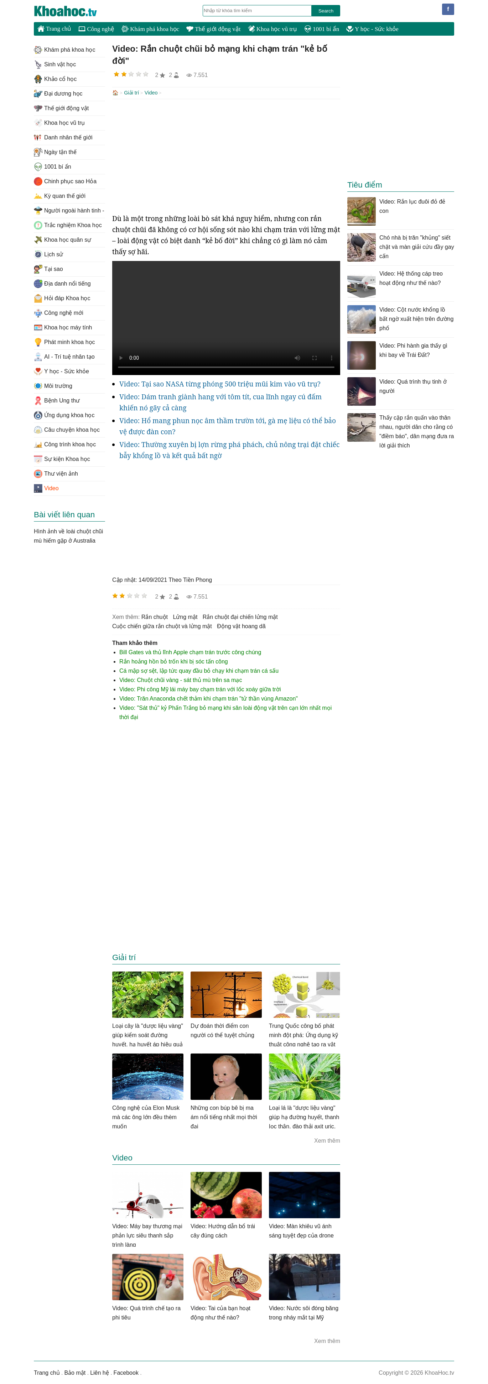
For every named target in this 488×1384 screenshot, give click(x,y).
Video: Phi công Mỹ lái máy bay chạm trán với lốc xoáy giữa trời (200, 689)
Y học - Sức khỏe (372, 29)
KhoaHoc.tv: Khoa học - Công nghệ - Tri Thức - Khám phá (73, 11)
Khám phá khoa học (150, 29)
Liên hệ (99, 1372)
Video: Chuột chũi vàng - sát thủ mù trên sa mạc (180, 679)
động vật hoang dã (241, 625)
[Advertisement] (226, 155)
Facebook (126, 1372)
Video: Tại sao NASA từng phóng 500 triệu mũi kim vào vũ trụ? (220, 383)
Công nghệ (96, 29)
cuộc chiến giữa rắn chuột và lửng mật (162, 625)
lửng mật (185, 616)
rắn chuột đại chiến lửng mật (240, 616)
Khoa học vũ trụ (272, 29)
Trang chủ (54, 28)
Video (151, 93)
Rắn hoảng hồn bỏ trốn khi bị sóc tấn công (173, 661)
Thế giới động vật (213, 29)
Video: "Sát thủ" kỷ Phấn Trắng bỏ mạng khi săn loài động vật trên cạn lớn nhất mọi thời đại (225, 711)
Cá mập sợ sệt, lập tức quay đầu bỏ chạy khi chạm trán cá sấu (199, 670)
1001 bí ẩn (321, 29)
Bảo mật (74, 1372)
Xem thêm (327, 1140)
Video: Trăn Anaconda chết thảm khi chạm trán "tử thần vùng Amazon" (208, 698)
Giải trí (131, 93)
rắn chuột (154, 616)
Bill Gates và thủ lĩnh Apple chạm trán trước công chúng (190, 652)
